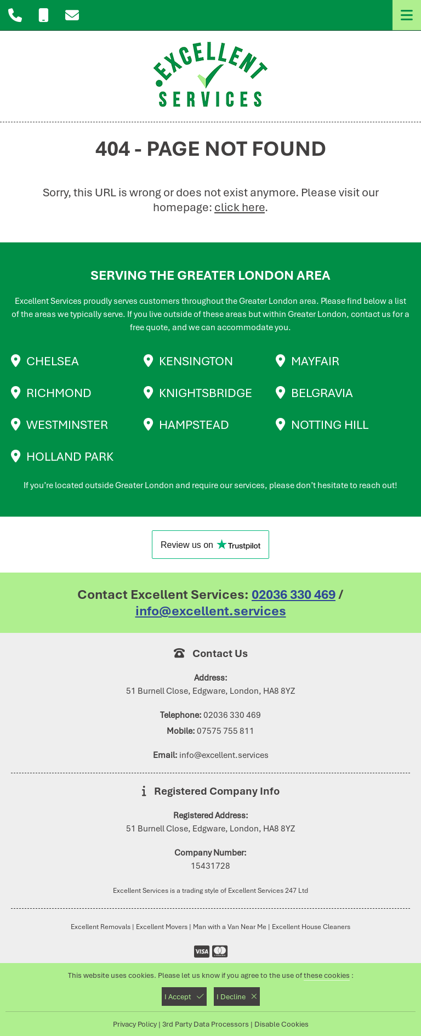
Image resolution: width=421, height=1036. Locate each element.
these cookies (327, 975)
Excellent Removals (100, 926)
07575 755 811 (225, 731)
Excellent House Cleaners (311, 926)
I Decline (237, 996)
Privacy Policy (135, 1024)
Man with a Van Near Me (229, 926)
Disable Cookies (281, 1024)
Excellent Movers (161, 926)
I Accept (184, 996)
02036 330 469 (293, 594)
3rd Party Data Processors (205, 1024)
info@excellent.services (210, 611)
